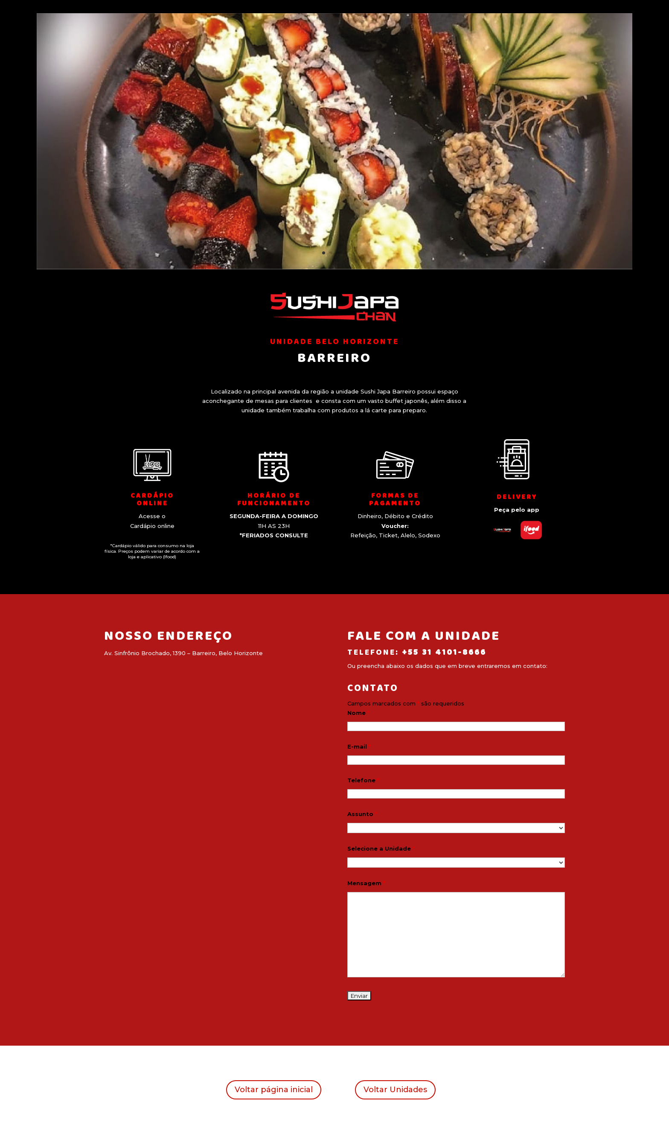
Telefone (363, 780)
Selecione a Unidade (381, 848)
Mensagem (366, 883)
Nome (358, 712)
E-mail (359, 746)
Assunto (362, 813)
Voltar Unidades (395, 1089)
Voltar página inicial (274, 1089)
